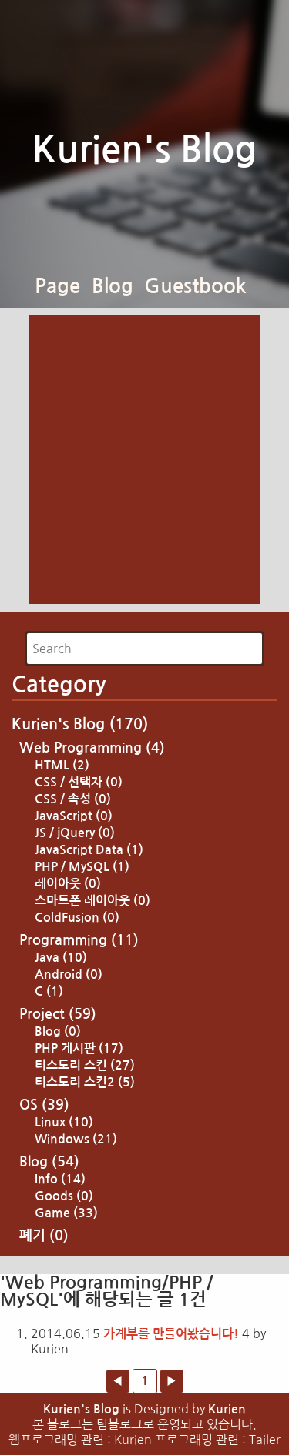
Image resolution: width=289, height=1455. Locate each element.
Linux (64, 1122)
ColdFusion (77, 917)
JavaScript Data (89, 850)
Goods (64, 1196)
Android (68, 974)
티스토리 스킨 (85, 1065)
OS (44, 1105)
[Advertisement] (144, 459)
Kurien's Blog (144, 150)
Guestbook (195, 286)
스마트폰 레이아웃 (92, 900)
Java (61, 957)
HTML (62, 765)
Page (57, 286)
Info (60, 1179)
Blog (112, 286)
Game (66, 1213)
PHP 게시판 (79, 1048)
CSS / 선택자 (79, 782)
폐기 (44, 1236)
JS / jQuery (75, 833)
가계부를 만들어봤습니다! (171, 1334)
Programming (79, 940)
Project (57, 1014)
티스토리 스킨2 (85, 1082)
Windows (76, 1139)
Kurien (227, 1409)
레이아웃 (68, 883)
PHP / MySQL (82, 867)
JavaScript (74, 816)
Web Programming (92, 748)
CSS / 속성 (73, 799)
